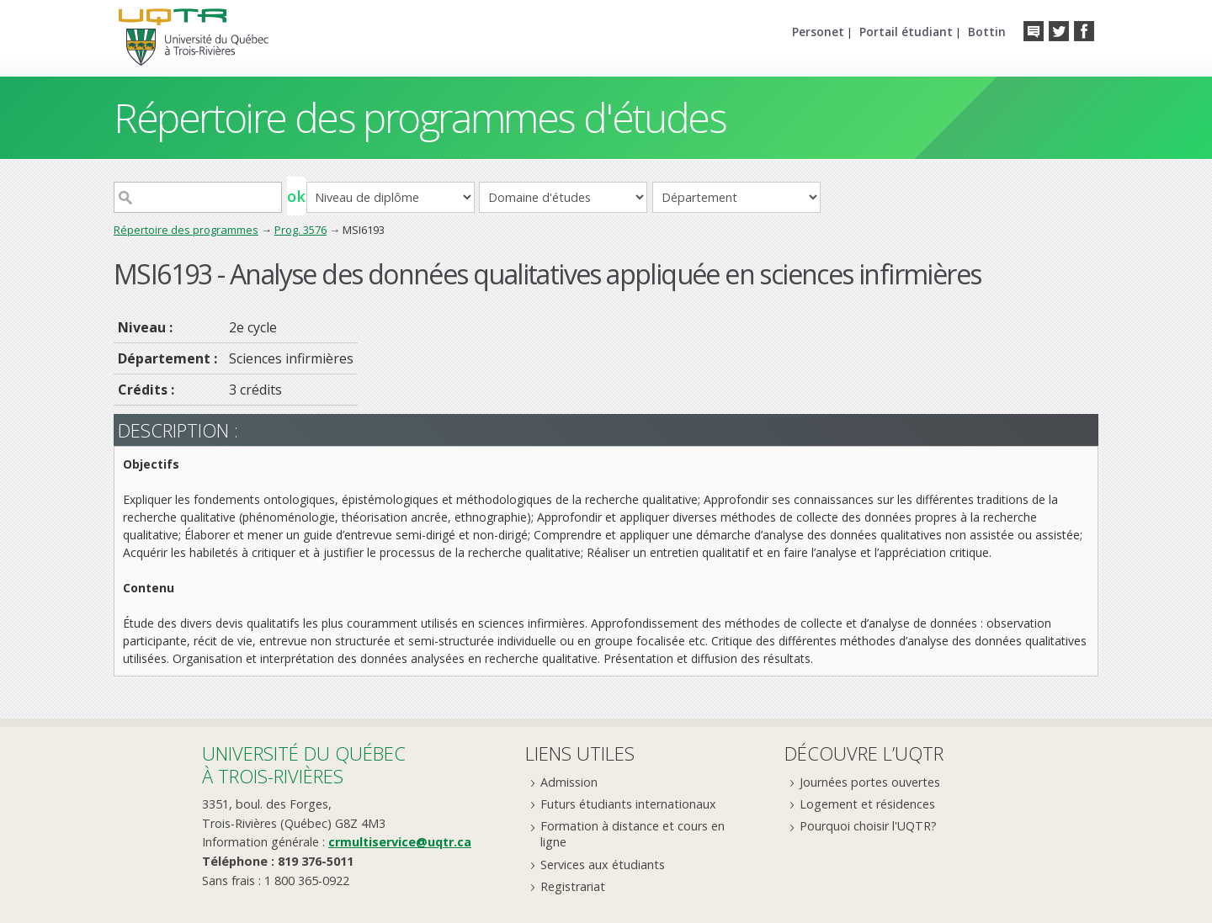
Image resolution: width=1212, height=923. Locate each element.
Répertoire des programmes (186, 229)
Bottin (987, 32)
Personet (818, 32)
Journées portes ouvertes (870, 782)
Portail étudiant (906, 32)
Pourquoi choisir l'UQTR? (868, 826)
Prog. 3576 (300, 229)
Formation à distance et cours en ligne (632, 834)
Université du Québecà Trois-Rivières (304, 764)
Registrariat (572, 886)
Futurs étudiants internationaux (628, 804)
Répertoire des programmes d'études (420, 117)
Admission (569, 782)
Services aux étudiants (602, 865)
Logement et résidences (867, 804)
